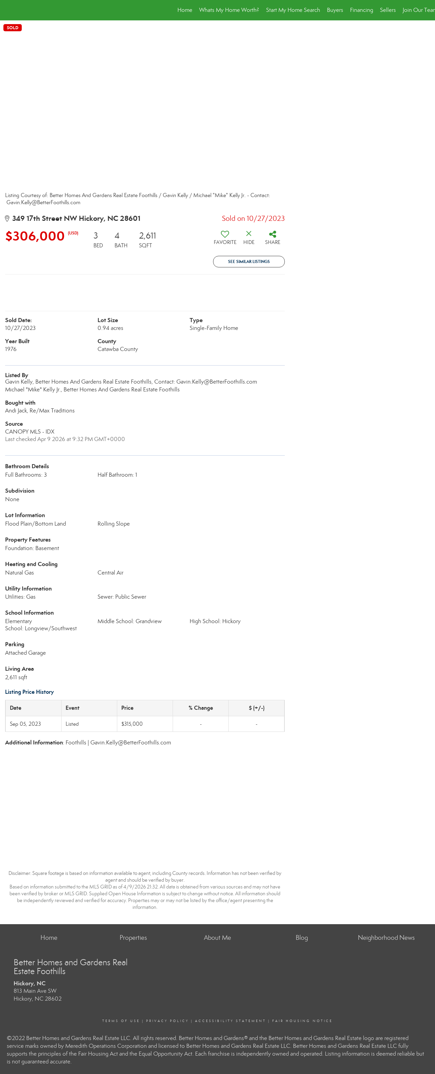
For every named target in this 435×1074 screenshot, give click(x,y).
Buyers (335, 10)
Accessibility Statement (230, 1021)
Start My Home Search (293, 10)
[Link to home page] (8, 10)
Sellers (388, 10)
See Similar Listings (249, 261)
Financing (361, 10)
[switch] (225, 240)
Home (184, 10)
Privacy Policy (167, 1021)
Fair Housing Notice (302, 1021)
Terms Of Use (121, 1021)
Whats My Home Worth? (229, 10)
